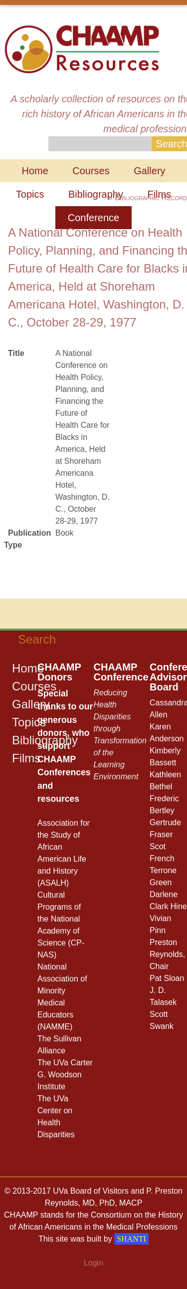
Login (93, 1263)
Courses (90, 170)
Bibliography (95, 194)
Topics (30, 194)
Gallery (149, 170)
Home (34, 170)
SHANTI (131, 1239)
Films (26, 758)
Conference (93, 217)
